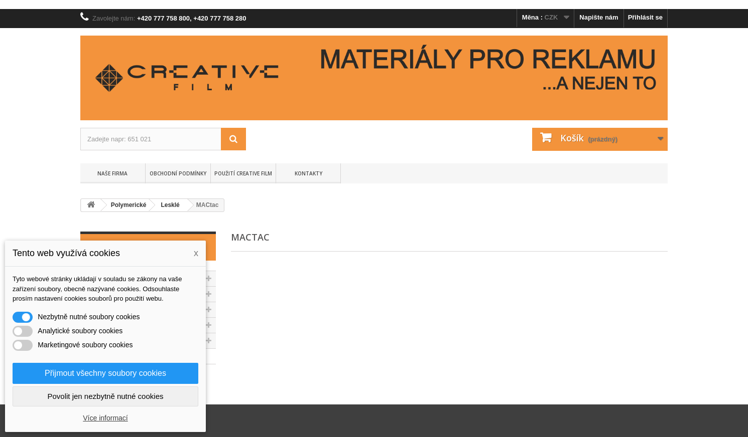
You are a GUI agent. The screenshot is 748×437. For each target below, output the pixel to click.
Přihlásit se (645, 17)
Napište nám (598, 17)
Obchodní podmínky (178, 173)
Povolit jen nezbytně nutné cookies (106, 396)
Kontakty (308, 173)
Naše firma (112, 173)
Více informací (105, 418)
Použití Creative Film (243, 173)
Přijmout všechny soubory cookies (105, 373)
